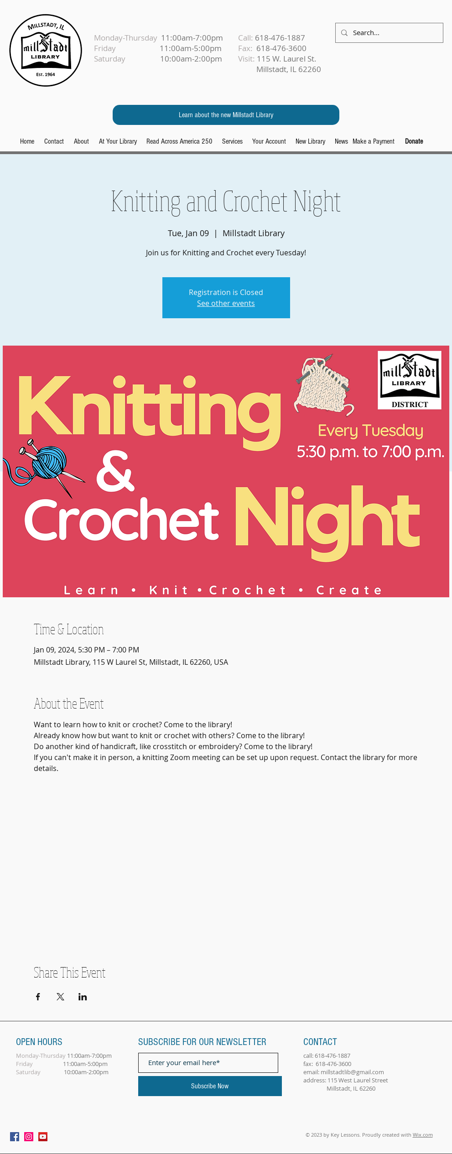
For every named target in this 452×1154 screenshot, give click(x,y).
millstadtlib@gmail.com (352, 1072)
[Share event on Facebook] (38, 996)
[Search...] (388, 32)
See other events (226, 303)
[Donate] (414, 141)
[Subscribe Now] (210, 1086)
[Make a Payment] (374, 141)
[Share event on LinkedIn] (82, 996)
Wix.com (423, 1134)
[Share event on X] (60, 996)
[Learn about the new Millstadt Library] (226, 115)
